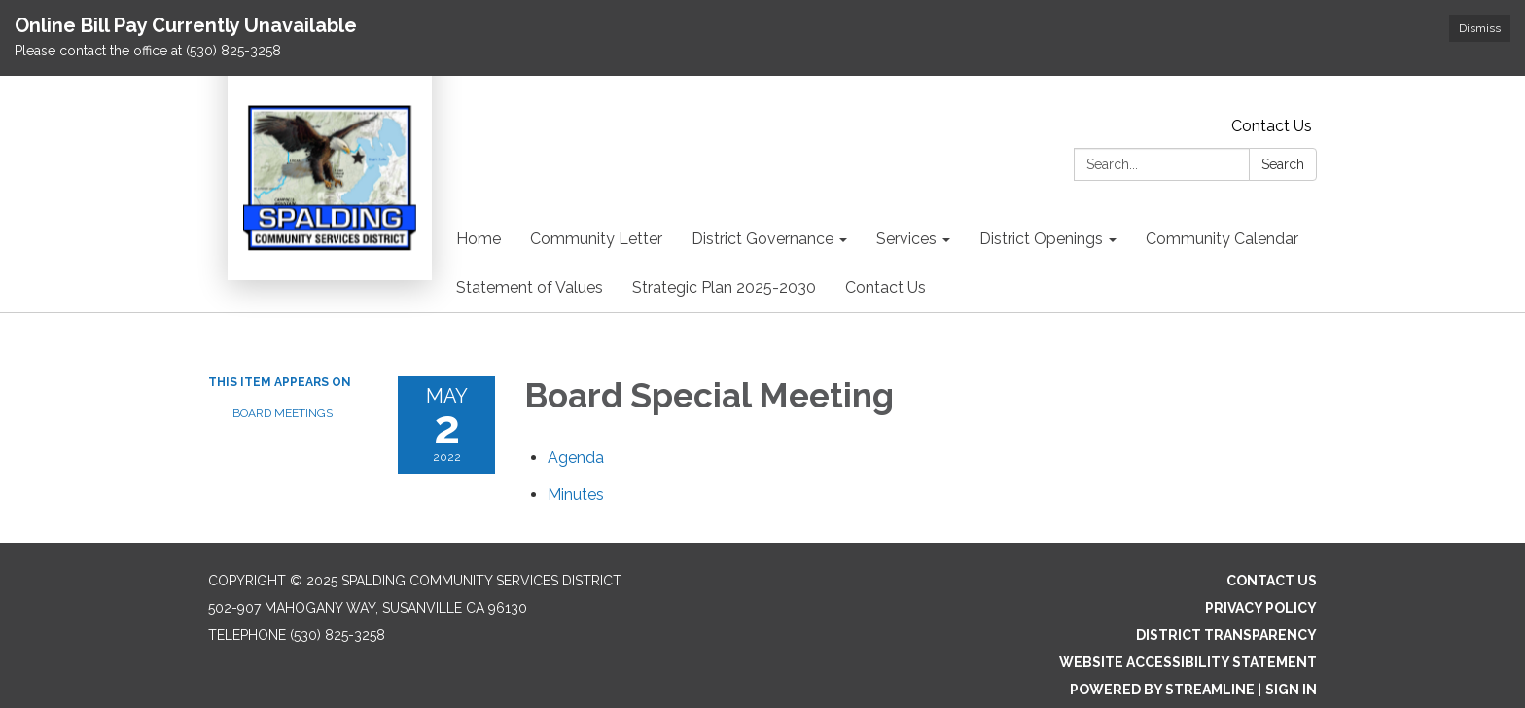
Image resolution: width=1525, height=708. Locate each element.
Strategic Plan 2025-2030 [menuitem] (724, 287)
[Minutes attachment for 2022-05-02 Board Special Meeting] (576, 494)
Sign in (1291, 689)
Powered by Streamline (1162, 689)
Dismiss (1480, 28)
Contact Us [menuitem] (885, 287)
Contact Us (1271, 126)
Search (1282, 164)
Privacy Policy (1261, 608)
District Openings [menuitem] (1041, 239)
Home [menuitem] (478, 239)
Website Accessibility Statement (1188, 662)
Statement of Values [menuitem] (529, 287)
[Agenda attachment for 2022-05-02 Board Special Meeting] (576, 457)
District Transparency (1226, 635)
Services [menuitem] (906, 239)
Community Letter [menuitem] (596, 239)
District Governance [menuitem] (762, 239)
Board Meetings (282, 413)
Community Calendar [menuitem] (1222, 239)
